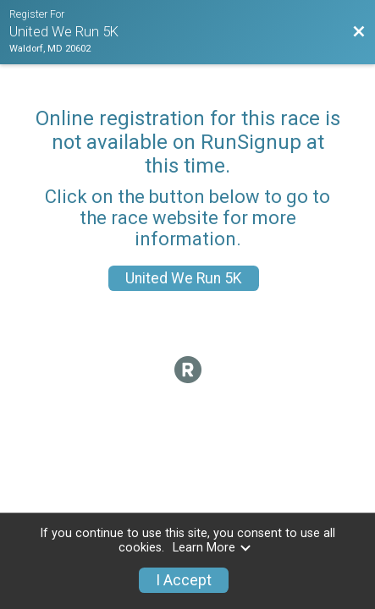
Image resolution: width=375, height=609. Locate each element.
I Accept (184, 580)
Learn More (212, 547)
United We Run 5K (183, 278)
